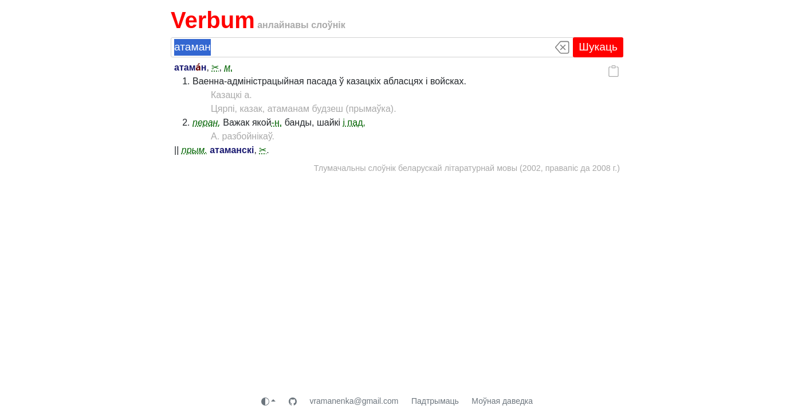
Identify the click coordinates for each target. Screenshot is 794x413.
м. (228, 67)
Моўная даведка (502, 401)
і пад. (354, 122)
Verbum (213, 20)
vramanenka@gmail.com (353, 401)
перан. (206, 122)
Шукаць (598, 47)
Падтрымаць (435, 401)
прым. (194, 150)
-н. (277, 122)
